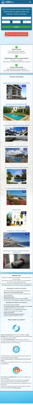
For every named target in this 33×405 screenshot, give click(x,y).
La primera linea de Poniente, (16, 188)
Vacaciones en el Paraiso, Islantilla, (16, 167)
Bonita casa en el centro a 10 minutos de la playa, (16, 251)
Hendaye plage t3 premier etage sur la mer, (16, 83)
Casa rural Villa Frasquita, (16, 146)
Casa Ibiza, (16, 209)
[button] (16, 34)
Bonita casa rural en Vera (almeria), (16, 104)
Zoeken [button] (16, 27)
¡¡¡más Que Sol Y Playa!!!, (16, 231)
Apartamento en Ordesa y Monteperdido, (17, 125)
